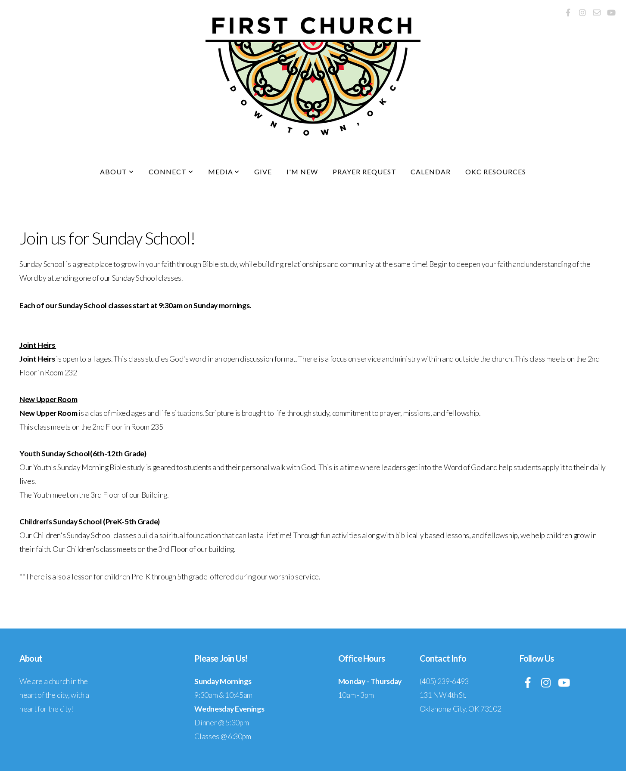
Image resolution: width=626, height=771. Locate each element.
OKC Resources (495, 171)
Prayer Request (364, 171)
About (117, 171)
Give (263, 171)
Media (224, 171)
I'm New (302, 171)
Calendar (431, 171)
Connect (171, 171)
